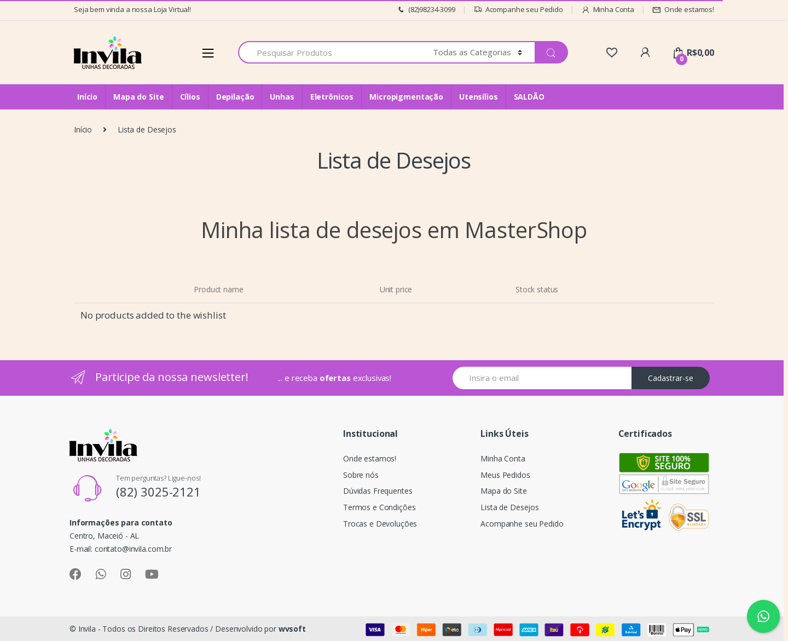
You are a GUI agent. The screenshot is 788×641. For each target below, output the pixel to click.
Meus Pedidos (505, 475)
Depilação (235, 96)
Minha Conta (607, 9)
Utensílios (478, 96)
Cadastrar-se (670, 378)
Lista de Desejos (509, 507)
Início (87, 96)
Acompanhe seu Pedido (518, 9)
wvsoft (292, 628)
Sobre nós (361, 475)
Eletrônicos (332, 96)
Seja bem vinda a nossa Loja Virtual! (132, 9)
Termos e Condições (379, 507)
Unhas (282, 96)
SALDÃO (529, 96)
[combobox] (329, 52)
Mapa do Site (138, 96)
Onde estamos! (683, 9)
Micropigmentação (406, 96)
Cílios (190, 96)
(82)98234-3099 (425, 9)
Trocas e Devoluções (380, 523)
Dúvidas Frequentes (377, 491)
